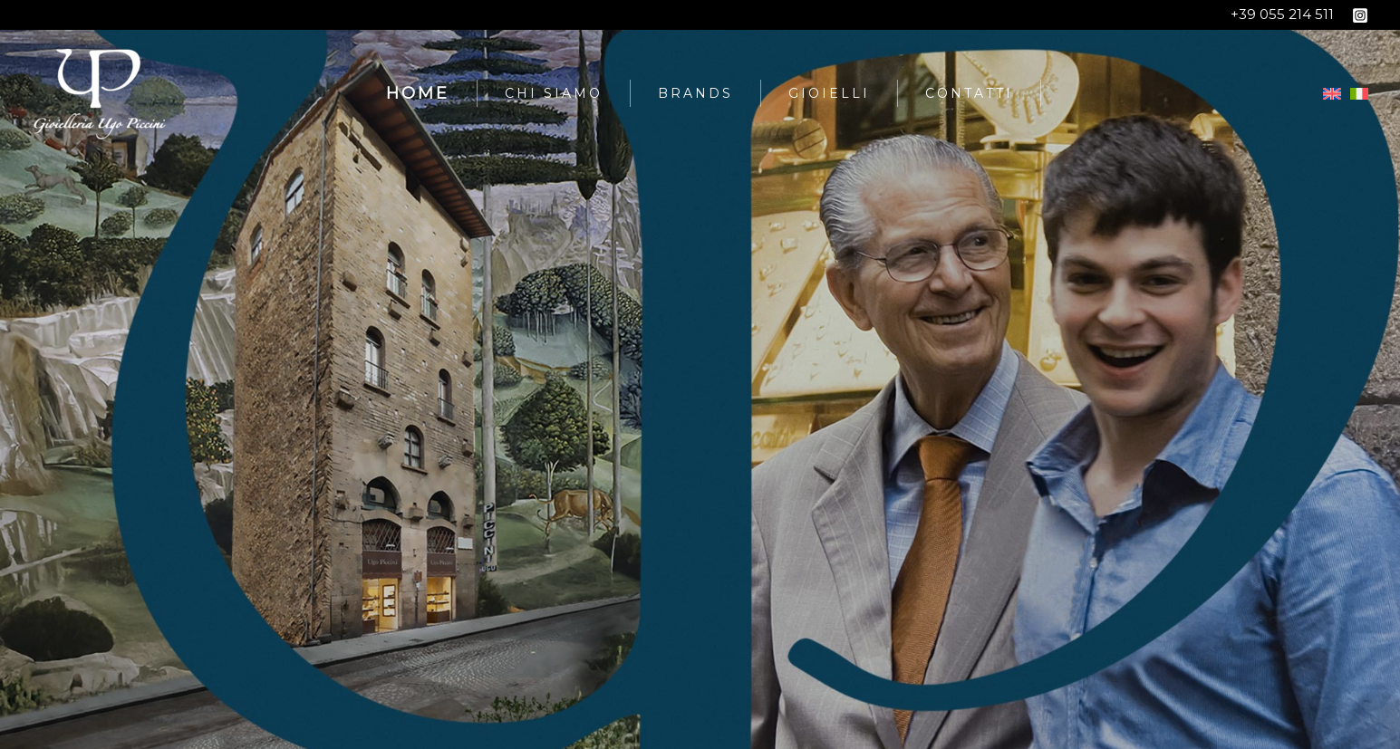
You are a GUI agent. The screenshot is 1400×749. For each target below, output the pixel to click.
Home (417, 93)
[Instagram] (1360, 15)
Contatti (969, 93)
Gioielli (829, 93)
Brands (695, 93)
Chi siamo (554, 93)
